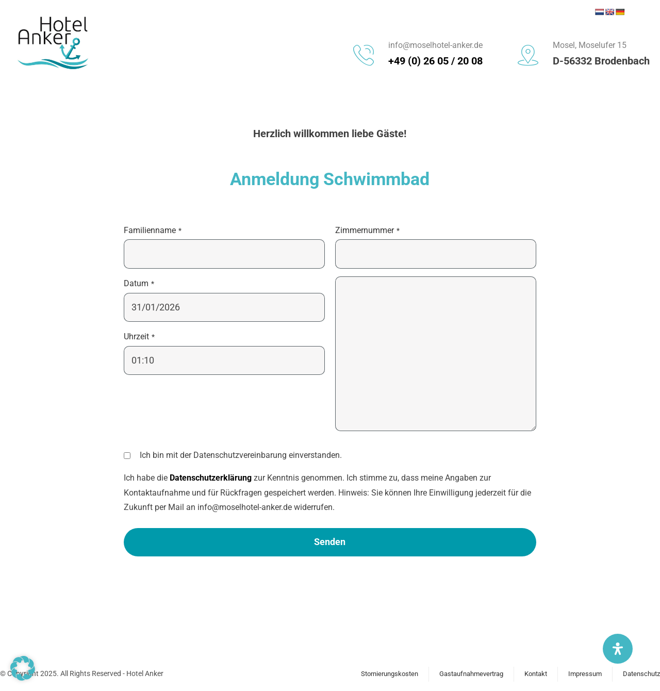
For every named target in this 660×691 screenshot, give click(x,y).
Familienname (153, 230)
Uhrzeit (139, 336)
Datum (139, 283)
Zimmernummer (367, 230)
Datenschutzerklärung (211, 478)
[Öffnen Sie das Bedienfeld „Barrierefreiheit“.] (618, 649)
